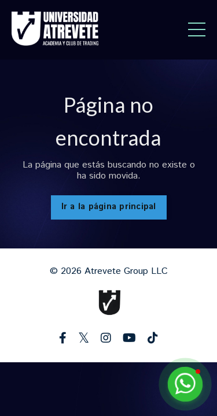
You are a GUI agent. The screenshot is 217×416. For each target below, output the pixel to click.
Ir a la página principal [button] (108, 207)
